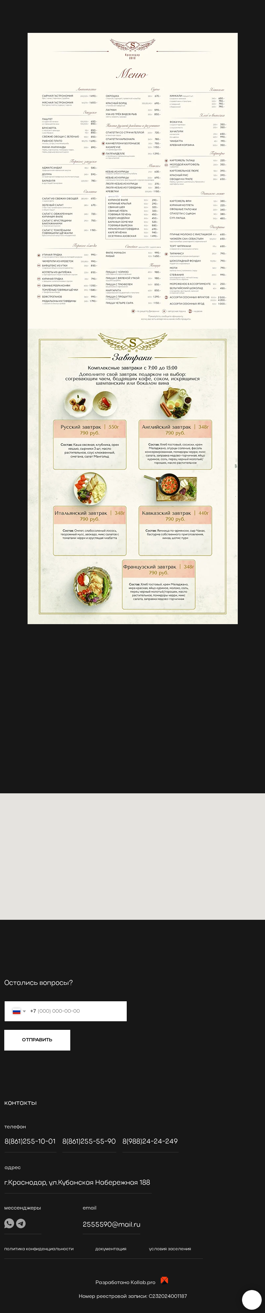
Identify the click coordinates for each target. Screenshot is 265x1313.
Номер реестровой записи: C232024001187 (133, 1296)
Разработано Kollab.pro (125, 1282)
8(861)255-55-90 (89, 1141)
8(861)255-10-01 (30, 1141)
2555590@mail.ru (112, 1224)
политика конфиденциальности (39, 1249)
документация (110, 1249)
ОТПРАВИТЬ (37, 1040)
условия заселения (170, 1249)
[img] (45, 970)
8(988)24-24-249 (150, 1141)
